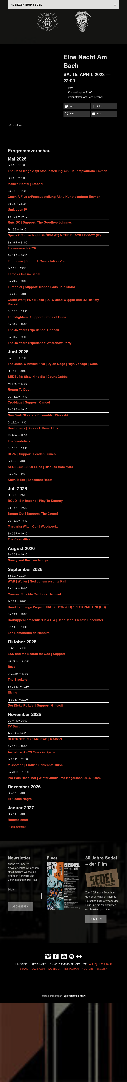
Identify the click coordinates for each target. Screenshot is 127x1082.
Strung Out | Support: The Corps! (33, 513)
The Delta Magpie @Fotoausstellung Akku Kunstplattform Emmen (57, 171)
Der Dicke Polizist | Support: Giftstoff (35, 705)
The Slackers (18, 679)
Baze (11, 666)
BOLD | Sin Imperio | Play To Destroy (35, 500)
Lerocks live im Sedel (24, 274)
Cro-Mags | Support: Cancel (29, 402)
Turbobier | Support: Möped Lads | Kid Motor (41, 287)
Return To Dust (19, 389)
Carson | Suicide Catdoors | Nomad (34, 594)
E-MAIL (24, 969)
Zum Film (96, 919)
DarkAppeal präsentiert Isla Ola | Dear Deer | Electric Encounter (55, 620)
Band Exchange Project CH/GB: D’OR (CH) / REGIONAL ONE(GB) (57, 607)
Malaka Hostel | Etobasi (25, 184)
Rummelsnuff (18, 820)
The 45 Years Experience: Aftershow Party (40, 343)
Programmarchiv (17, 827)
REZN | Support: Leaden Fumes (32, 454)
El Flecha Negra (20, 799)
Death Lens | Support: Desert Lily (33, 428)
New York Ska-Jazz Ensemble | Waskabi (38, 415)
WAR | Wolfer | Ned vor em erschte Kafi (37, 581)
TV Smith (14, 726)
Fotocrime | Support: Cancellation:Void (37, 261)
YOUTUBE (87, 969)
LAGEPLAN (38, 969)
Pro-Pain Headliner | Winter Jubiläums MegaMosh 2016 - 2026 (54, 778)
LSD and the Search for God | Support (36, 654)
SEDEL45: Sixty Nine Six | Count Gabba (38, 376)
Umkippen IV (17, 209)
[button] (77, 106)
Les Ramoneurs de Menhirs (29, 633)
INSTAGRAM (71, 969)
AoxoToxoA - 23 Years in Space (31, 752)
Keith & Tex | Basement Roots (30, 480)
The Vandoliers (19, 441)
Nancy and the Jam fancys (28, 560)
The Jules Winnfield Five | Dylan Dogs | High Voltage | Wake (53, 364)
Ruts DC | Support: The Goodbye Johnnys (40, 222)
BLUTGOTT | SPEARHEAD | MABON (35, 739)
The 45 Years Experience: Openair (33, 330)
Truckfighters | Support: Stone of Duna (37, 317)
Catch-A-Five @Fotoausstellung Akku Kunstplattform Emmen (54, 196)
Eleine (12, 692)
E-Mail (11, 890)
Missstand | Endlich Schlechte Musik (36, 765)
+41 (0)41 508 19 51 (100, 965)
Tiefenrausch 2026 (22, 248)
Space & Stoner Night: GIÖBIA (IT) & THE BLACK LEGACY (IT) (54, 235)
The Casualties (19, 539)
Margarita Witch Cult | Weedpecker (34, 526)
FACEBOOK (54, 969)
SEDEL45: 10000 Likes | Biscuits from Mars (40, 467)
